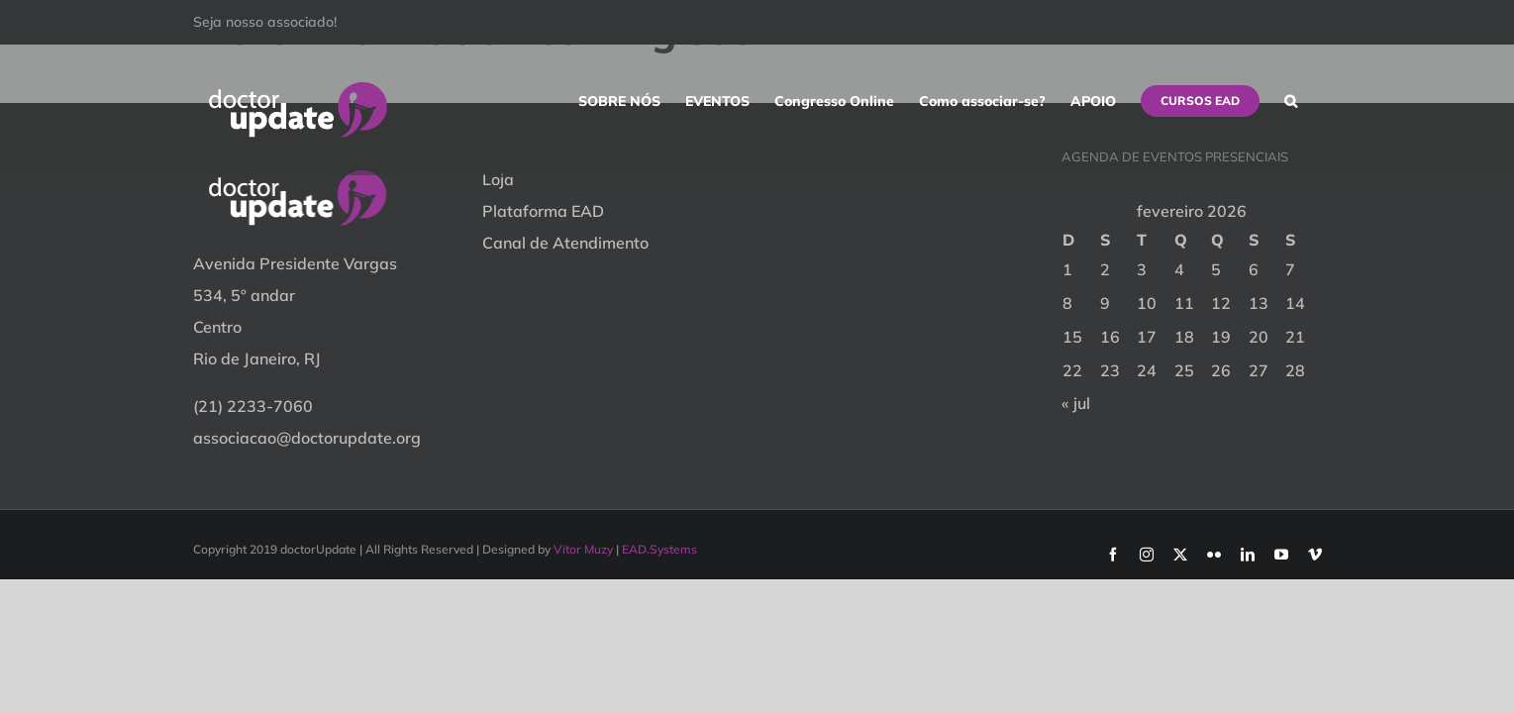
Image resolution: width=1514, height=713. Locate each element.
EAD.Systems (659, 549)
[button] (1315, 101)
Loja (498, 179)
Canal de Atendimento (565, 243)
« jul (1075, 403)
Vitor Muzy (583, 549)
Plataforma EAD (543, 211)
